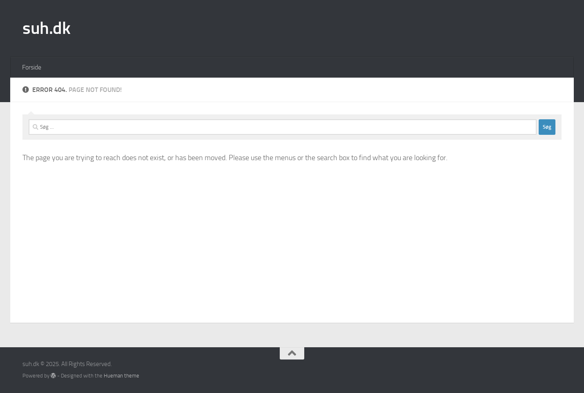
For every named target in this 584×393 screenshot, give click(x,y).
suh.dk (46, 28)
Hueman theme (121, 376)
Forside (31, 67)
